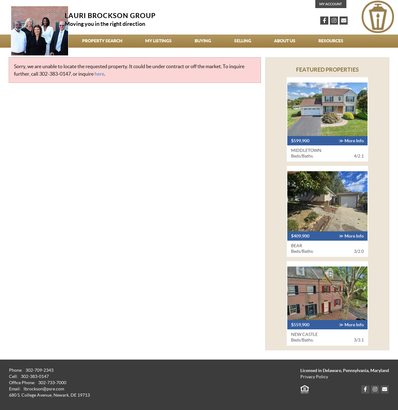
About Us (284, 40)
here (99, 74)
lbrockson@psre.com (44, 389)
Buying (203, 40)
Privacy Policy (314, 377)
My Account (330, 4)
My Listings (158, 40)
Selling (242, 40)
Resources (330, 40)
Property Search (102, 40)
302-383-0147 (55, 74)
